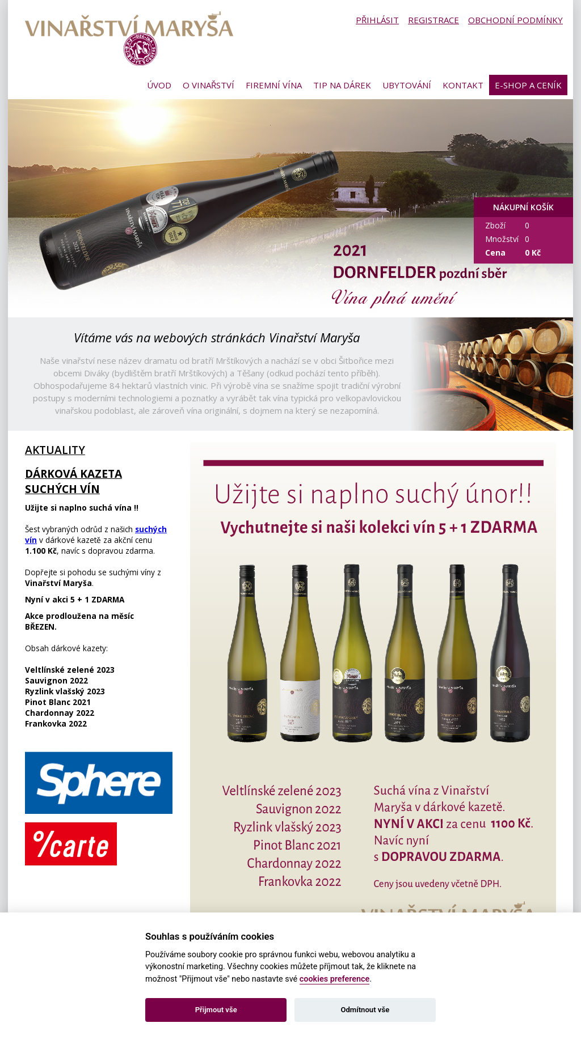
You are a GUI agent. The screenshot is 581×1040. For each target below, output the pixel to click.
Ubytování (406, 85)
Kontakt (463, 85)
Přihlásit (377, 20)
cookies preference (335, 979)
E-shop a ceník (528, 85)
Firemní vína (274, 85)
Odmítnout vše (364, 1009)
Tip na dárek (342, 85)
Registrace (433, 20)
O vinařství (208, 85)
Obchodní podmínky (515, 20)
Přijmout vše (216, 1009)
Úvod (159, 85)
